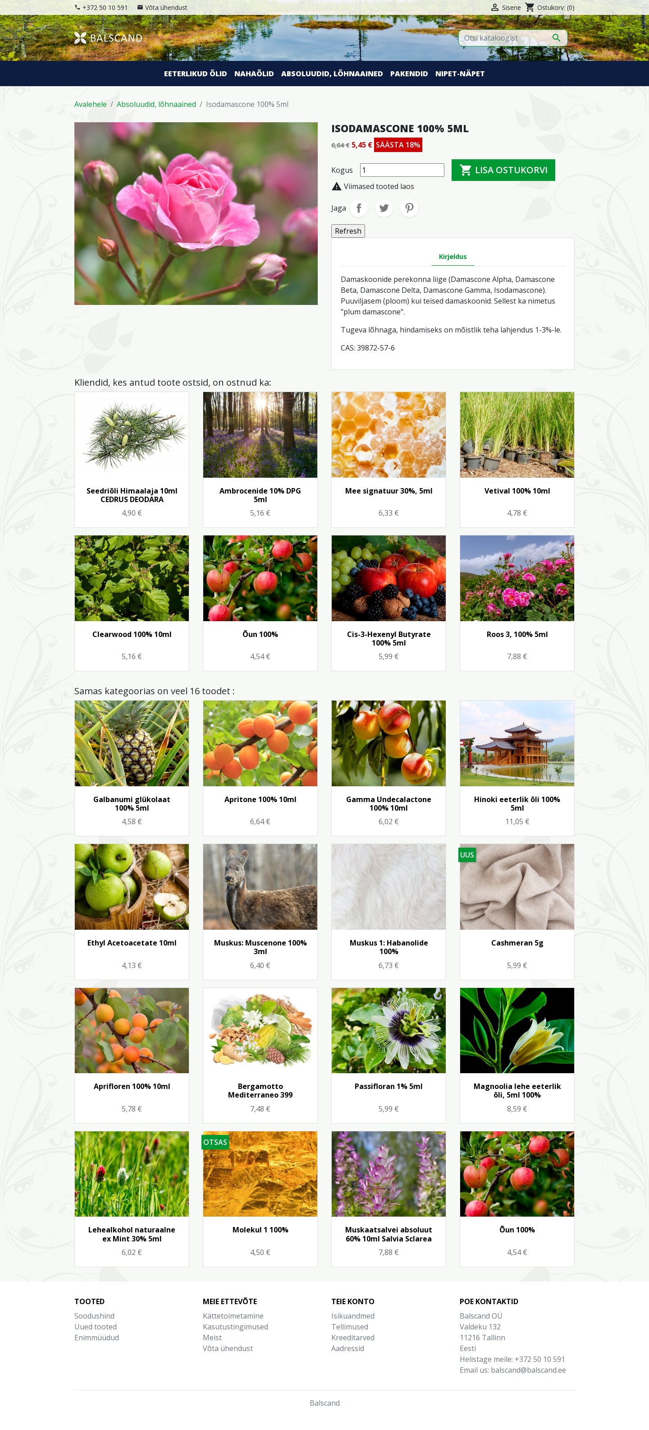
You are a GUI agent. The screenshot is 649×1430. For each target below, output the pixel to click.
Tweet (384, 208)
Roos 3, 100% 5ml (517, 634)
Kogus (342, 170)
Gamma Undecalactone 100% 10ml (388, 803)
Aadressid (347, 1348)
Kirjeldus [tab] (453, 256)
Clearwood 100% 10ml (132, 634)
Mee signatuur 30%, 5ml (389, 491)
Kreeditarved (353, 1337)
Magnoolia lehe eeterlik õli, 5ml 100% (517, 1090)
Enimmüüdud (96, 1337)
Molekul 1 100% (260, 1230)
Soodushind (94, 1316)
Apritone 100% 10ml (260, 799)
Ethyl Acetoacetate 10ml (132, 943)
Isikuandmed (353, 1316)
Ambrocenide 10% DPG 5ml (260, 495)
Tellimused (349, 1327)
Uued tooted (95, 1327)
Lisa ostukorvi (503, 170)
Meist (212, 1337)
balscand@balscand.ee (528, 1370)
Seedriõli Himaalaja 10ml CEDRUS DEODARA (132, 495)
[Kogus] (402, 170)
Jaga (359, 208)
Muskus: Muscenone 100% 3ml (260, 947)
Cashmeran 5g (517, 943)
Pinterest (409, 208)
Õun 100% (260, 634)
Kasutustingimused (235, 1327)
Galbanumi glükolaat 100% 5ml (131, 803)
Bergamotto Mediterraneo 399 (260, 1090)
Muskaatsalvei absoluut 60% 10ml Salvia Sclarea (388, 1234)
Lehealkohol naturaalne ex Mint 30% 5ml (131, 1234)
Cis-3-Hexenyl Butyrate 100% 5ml (389, 638)
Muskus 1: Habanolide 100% (389, 947)
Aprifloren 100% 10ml (132, 1086)
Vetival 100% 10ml (517, 491)
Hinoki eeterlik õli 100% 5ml (517, 803)
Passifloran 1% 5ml (389, 1086)
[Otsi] (513, 37)
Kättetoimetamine (233, 1316)
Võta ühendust (166, 7)
